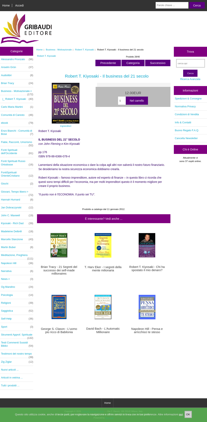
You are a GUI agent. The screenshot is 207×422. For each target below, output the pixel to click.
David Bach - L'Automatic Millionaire (103, 330)
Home (6, 5)
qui (181, 417)
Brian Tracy (17, 83)
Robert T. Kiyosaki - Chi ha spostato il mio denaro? (147, 268)
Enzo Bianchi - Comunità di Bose (17, 132)
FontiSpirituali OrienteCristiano (17, 174)
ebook (17, 123)
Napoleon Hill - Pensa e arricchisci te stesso (147, 330)
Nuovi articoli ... (10, 369)
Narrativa (17, 271)
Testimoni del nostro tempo (17, 354)
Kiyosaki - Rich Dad (17, 223)
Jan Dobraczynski (17, 207)
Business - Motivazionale (59, 49)
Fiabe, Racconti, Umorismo (17, 143)
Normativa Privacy (185, 106)
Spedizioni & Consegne (188, 98)
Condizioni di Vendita (187, 114)
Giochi (17, 183)
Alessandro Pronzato (17, 59)
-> (17, 92)
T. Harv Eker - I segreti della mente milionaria (102, 268)
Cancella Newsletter (186, 138)
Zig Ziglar (17, 361)
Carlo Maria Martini (17, 107)
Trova (190, 51)
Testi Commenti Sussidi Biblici (17, 344)
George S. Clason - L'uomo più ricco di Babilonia (59, 330)
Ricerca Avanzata (190, 79)
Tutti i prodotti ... (10, 385)
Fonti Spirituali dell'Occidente (17, 151)
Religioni (17, 303)
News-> (17, 279)
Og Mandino (17, 287)
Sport (17, 326)
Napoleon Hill (17, 263)
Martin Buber (17, 247)
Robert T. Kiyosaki (84, 49)
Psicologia (17, 295)
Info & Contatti (183, 122)
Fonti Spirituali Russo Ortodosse (17, 163)
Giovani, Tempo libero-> (17, 192)
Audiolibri (17, 75)
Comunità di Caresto (17, 115)
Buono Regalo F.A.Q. (187, 130)
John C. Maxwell (17, 215)
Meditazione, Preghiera (17, 256)
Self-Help (17, 318)
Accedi (19, 5)
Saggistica (17, 310)
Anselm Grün (17, 67)
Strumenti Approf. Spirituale (17, 335)
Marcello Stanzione (17, 239)
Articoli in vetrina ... (12, 377)
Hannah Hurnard (17, 199)
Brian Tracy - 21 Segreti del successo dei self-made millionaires (59, 270)
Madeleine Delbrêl (17, 231)
